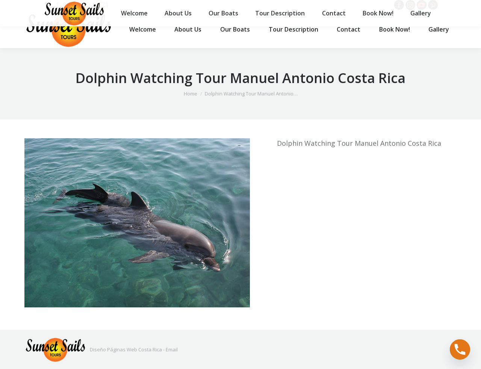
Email (172, 349)
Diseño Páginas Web (113, 349)
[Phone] (460, 349)
